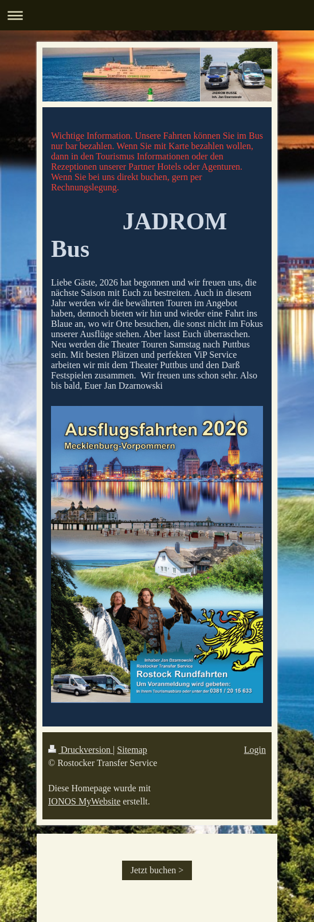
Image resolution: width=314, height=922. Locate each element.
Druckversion (80, 750)
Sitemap (132, 750)
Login (255, 750)
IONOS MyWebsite (84, 801)
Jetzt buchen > (157, 870)
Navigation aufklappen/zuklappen (157, 15)
